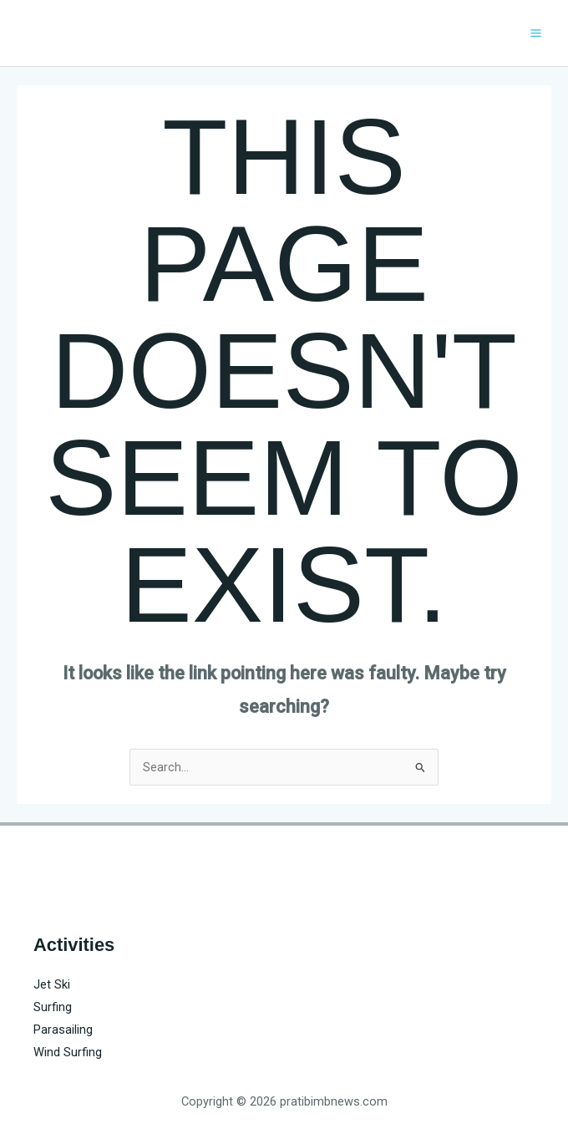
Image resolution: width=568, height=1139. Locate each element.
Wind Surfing (67, 1052)
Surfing (52, 1006)
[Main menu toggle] (535, 33)
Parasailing (63, 1029)
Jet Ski (51, 984)
